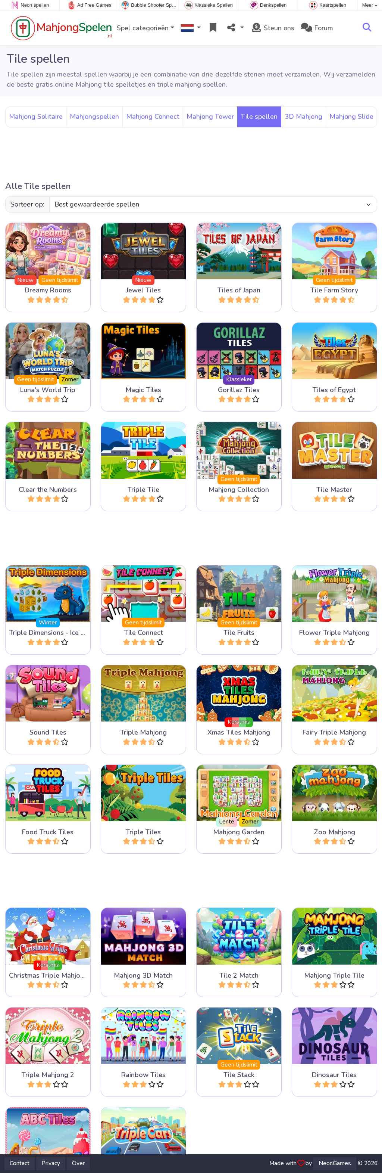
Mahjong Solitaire (36, 116)
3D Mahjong (303, 116)
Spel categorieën (143, 28)
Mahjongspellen (94, 116)
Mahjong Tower (210, 116)
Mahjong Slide (351, 116)
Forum (317, 28)
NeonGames (335, 1163)
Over (78, 1163)
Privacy (50, 1163)
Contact (19, 1163)
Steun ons (272, 28)
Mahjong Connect (152, 116)
